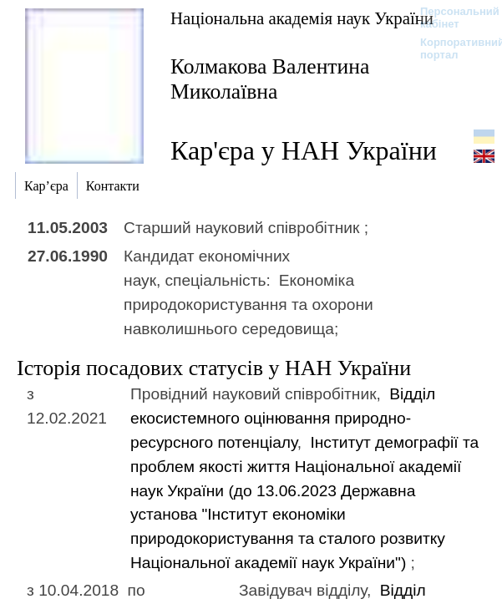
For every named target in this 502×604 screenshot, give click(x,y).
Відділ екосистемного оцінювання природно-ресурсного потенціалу (282, 418)
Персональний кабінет (451, 17)
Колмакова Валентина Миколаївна (269, 79)
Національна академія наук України (302, 18)
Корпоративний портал (451, 48)
